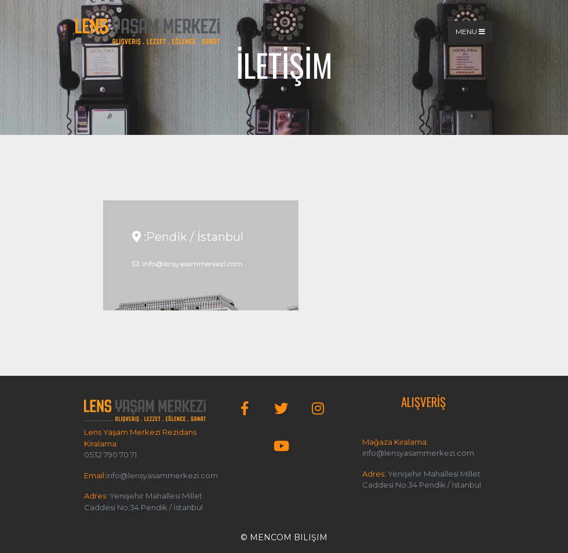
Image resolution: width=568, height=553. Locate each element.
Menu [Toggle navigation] (470, 31)
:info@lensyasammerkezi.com (187, 263)
